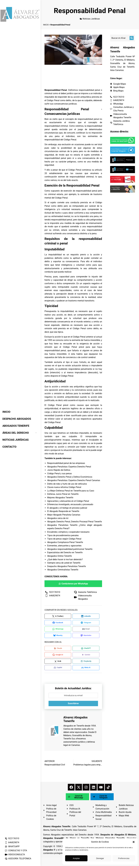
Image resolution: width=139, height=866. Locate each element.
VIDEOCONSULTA (15, 854)
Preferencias (123, 858)
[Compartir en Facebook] (58, 623)
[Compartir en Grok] (58, 663)
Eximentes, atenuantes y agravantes (64, 545)
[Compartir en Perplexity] (88, 663)
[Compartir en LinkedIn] (88, 616)
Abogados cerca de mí (57, 518)
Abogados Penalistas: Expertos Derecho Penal (69, 466)
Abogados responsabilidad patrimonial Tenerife (69, 549)
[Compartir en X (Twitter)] (58, 616)
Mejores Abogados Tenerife (60, 497)
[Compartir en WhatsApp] (58, 629)
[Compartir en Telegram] (88, 623)
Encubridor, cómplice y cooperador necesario (68, 532)
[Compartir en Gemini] (88, 656)
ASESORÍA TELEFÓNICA (18, 858)
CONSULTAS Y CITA (16, 850)
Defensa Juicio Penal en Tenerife (62, 494)
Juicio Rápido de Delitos (58, 470)
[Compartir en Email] (88, 629)
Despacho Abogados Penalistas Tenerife (66, 566)
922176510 (12, 838)
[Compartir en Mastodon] (88, 636)
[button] (133, 842)
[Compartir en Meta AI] (88, 670)
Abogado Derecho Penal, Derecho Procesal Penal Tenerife (74, 521)
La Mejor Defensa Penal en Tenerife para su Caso (70, 490)
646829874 (12, 842)
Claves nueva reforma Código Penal (64, 487)
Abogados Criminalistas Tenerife (62, 569)
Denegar (100, 858)
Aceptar (76, 858)
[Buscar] (132, 38)
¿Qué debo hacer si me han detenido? (65, 559)
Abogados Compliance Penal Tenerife (65, 542)
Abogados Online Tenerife (59, 556)
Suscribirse (73, 706)
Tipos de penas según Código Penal (64, 538)
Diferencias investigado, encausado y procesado (70, 504)
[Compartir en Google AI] (58, 656)
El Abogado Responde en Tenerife (63, 511)
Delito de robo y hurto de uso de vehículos (67, 484)
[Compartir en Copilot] (58, 670)
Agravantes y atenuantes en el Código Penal (68, 501)
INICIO (46, 25)
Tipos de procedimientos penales (63, 535)
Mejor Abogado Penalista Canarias (63, 514)
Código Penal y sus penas (59, 473)
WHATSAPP (12, 846)
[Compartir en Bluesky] (58, 636)
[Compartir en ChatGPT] (88, 649)
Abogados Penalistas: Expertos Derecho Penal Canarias (73, 480)
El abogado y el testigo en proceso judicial (67, 508)
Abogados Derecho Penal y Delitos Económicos (69, 477)
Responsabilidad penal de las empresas (66, 463)
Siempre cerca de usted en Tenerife (63, 563)
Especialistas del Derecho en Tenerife (65, 552)
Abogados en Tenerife (73, 728)
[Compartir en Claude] (58, 649)
